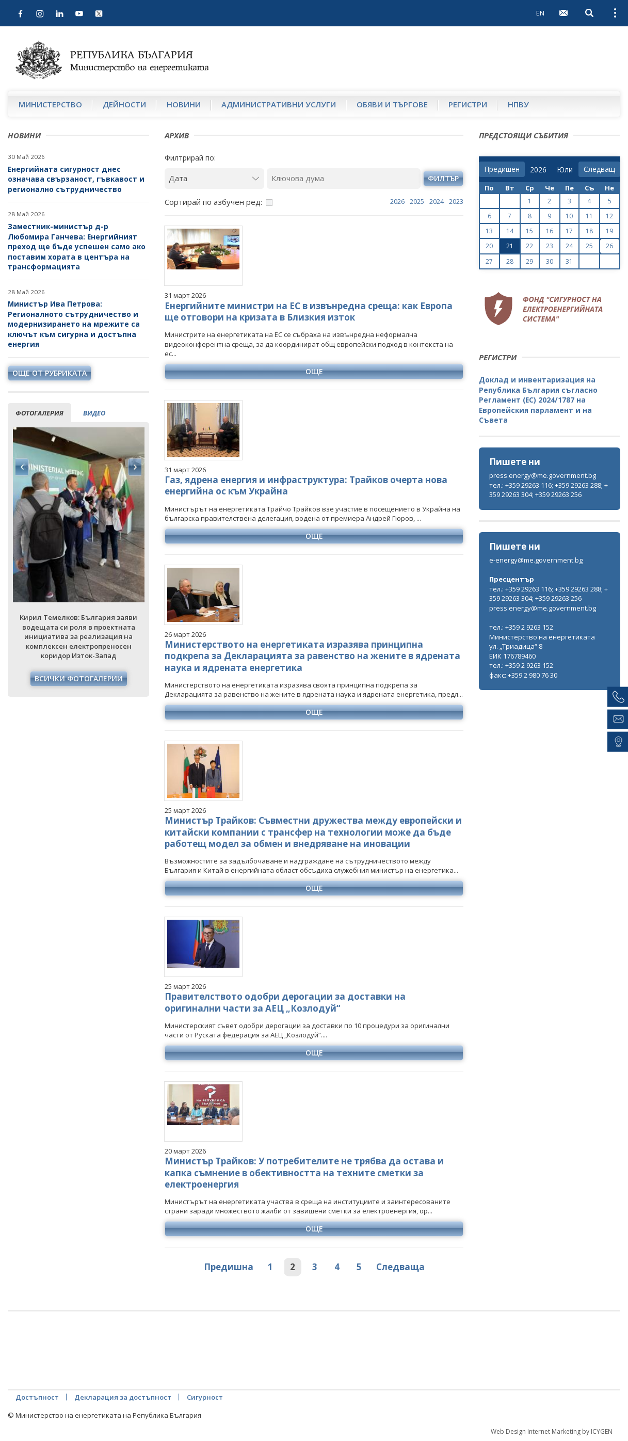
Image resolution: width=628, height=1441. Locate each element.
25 (589, 246)
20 (489, 246)
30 (549, 261)
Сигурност (205, 1397)
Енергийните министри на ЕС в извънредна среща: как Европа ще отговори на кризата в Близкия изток (309, 311)
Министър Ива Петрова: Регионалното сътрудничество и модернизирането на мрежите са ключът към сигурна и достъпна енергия (74, 324)
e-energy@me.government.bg (536, 560)
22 (529, 246)
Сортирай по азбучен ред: (213, 202)
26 (609, 246)
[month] (565, 170)
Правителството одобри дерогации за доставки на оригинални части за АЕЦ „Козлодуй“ (285, 1002)
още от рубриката (49, 373)
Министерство (50, 104)
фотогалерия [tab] (39, 413)
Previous (22, 467)
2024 (436, 201)
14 (509, 231)
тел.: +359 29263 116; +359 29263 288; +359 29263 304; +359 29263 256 (548, 490)
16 (549, 231)
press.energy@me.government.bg (542, 475)
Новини (184, 104)
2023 (456, 201)
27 (489, 261)
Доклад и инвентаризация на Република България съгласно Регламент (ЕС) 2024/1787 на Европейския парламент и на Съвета (538, 400)
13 (489, 231)
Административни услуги (278, 104)
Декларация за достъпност (122, 1397)
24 (569, 246)
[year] (538, 170)
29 (529, 261)
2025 (417, 201)
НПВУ (518, 104)
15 (529, 231)
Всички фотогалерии (79, 678)
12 (609, 216)
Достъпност (37, 1397)
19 (609, 231)
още (314, 371)
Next (134, 467)
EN (540, 13)
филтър (443, 178)
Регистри (467, 104)
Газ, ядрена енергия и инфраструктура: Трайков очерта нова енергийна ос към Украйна (306, 485)
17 (569, 231)
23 (549, 246)
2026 (397, 201)
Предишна (228, 1267)
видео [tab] (94, 413)
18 (589, 231)
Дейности (124, 104)
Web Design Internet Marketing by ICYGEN (552, 1431)
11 (589, 216)
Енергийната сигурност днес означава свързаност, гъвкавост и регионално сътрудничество (76, 179)
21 (509, 246)
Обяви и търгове (392, 104)
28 (509, 261)
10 (569, 216)
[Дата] (214, 178)
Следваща (400, 1267)
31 (569, 261)
